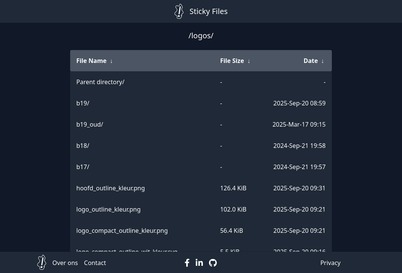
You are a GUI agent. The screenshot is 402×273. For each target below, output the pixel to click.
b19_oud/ (89, 124)
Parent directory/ (100, 82)
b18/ (82, 145)
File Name (91, 60)
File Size (232, 60)
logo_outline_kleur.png (108, 209)
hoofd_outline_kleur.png (110, 188)
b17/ (82, 167)
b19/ (82, 103)
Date (310, 60)
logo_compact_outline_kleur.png (122, 230)
